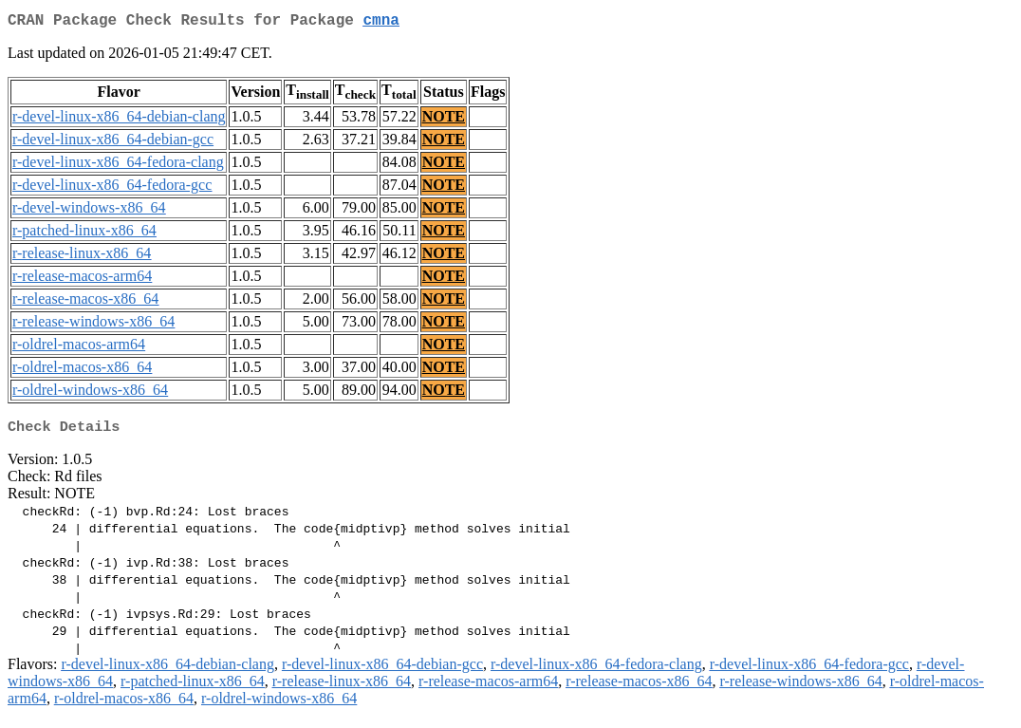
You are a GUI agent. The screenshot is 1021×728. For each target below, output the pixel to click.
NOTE (443, 120)
